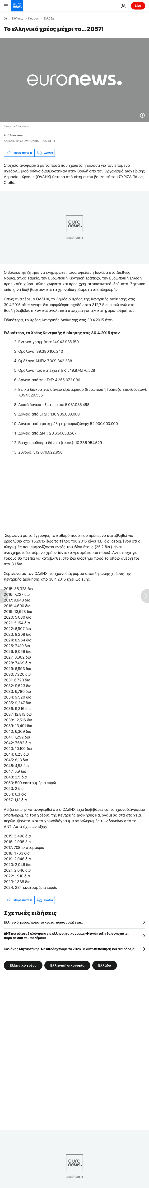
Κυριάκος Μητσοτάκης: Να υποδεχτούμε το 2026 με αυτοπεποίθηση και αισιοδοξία (69, 949)
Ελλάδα (49, 18)
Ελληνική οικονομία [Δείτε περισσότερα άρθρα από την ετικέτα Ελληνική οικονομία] (67, 965)
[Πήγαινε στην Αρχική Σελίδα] (17, 5)
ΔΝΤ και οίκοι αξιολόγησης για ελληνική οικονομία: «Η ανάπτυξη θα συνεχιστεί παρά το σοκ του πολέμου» (66, 935)
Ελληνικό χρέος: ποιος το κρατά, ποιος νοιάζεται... (44, 922)
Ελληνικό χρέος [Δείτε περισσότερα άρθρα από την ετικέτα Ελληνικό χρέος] (23, 965)
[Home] (5, 18)
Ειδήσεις (17, 18)
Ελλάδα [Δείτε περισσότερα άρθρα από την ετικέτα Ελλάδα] (104, 965)
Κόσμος (33, 18)
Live (138, 6)
